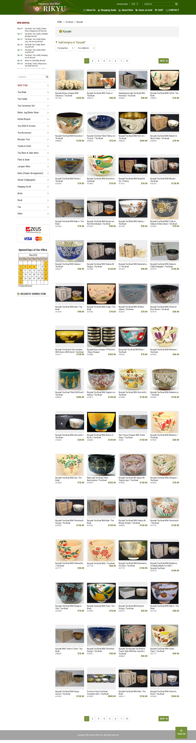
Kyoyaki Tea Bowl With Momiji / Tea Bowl (163, 179)
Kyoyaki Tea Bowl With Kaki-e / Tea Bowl (69, 222)
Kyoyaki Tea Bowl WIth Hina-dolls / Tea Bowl (133, 393)
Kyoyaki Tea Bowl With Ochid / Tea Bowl (164, 94)
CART (160, 10)
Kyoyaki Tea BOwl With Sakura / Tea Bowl (131, 222)
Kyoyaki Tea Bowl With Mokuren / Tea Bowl (164, 350)
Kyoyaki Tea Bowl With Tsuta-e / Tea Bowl (100, 94)
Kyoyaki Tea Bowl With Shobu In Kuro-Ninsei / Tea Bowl (163, 308)
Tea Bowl (69, 22)
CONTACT (174, 10)
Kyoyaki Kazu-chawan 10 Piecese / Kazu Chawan (101, 350)
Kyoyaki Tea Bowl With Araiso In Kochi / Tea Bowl (100, 436)
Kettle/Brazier (24, 119)
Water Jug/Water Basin (28, 112)
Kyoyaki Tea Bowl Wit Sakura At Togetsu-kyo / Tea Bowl (132, 479)
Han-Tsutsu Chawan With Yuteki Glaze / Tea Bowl (132, 436)
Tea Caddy (22, 99)
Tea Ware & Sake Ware (28, 152)
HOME (59, 22)
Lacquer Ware (24, 166)
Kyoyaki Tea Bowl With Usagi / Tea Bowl (101, 308)
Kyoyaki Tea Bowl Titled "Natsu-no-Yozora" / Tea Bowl (101, 137)
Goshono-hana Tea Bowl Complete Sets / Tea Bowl (98, 692)
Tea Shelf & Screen (26, 126)
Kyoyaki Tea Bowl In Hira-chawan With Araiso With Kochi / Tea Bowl (69, 350)
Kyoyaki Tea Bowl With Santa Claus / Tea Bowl (162, 650)
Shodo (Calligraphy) (26, 179)
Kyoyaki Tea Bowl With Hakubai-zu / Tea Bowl (164, 393)
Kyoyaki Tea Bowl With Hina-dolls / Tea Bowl (69, 436)
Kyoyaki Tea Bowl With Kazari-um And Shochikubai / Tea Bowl (100, 222)
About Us (91, 10)
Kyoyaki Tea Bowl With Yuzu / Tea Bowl (101, 607)
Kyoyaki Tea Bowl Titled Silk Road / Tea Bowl (69, 393)
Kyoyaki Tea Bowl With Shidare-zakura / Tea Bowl (131, 308)
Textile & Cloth (24, 146)
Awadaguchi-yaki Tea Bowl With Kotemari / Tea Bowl (132, 94)
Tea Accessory (24, 132)
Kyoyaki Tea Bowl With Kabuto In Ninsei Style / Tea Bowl (163, 137)
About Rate (127, 10)
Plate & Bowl (23, 159)
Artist (20, 193)
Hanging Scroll (24, 186)
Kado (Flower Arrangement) (30, 173)
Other (20, 213)
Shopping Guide (108, 10)
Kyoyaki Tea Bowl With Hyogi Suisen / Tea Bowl (67, 692)
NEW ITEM (22, 85)
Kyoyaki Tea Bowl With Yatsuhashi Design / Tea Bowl (69, 521)
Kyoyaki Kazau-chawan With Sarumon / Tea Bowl (67, 94)
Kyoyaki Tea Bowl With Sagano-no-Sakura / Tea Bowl (101, 393)
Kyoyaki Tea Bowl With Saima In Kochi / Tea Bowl (163, 692)
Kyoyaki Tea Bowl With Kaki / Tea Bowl (68, 308)
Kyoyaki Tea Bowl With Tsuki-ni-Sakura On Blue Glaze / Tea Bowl (163, 222)
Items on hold (145, 10)
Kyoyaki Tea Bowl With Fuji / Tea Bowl (68, 479)
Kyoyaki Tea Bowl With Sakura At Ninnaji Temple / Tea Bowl (132, 521)
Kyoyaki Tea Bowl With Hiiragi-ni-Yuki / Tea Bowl (68, 607)
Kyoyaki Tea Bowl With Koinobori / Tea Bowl (69, 137)
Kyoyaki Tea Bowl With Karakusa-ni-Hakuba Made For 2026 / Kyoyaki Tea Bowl (163, 565)
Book (20, 200)
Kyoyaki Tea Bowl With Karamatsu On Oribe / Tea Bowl (133, 564)
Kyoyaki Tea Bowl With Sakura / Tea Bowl (68, 265)
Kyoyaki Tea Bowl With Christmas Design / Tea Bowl (100, 650)
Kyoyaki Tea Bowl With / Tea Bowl (101, 563)
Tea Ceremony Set (26, 105)
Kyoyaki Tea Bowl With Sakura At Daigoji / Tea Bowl (100, 265)
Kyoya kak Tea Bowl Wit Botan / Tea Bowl (131, 350)
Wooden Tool (24, 139)
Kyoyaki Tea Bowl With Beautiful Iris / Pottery (132, 179)
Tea (19, 207)
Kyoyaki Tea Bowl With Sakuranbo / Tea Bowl (69, 564)
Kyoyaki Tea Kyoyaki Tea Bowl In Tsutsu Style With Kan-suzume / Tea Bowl (132, 651)
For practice (63, 48)
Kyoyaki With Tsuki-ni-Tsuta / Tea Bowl (68, 650)
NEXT (162, 61)
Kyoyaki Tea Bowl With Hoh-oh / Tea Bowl (132, 137)
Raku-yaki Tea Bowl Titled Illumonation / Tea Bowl (97, 479)
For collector (83, 48)
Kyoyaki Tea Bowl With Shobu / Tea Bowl (68, 179)
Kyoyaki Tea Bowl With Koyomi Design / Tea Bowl (131, 607)
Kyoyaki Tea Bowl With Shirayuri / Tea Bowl (164, 479)
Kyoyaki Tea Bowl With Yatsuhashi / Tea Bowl (164, 521)
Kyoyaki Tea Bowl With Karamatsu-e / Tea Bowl (133, 265)
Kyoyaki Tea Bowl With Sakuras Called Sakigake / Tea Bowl (163, 265)
